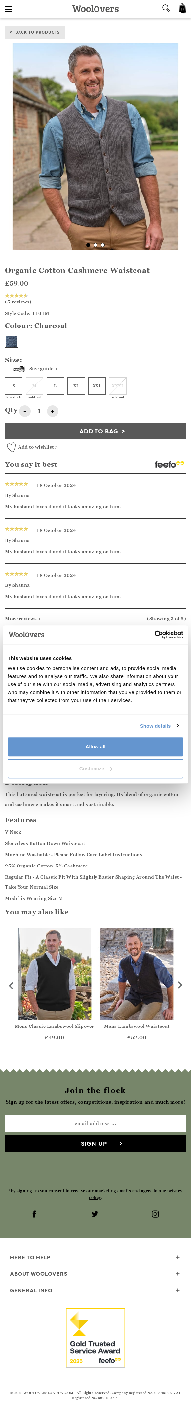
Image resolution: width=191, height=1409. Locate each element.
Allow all (96, 746)
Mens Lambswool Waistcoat (137, 1026)
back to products (37, 31)
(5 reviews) (18, 298)
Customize (95, 768)
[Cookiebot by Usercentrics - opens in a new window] (154, 634)
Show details (155, 726)
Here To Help (95, 1258)
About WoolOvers (95, 1274)
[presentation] (95, 1170)
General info (95, 1291)
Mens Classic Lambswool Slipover (54, 1026)
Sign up (94, 1143)
